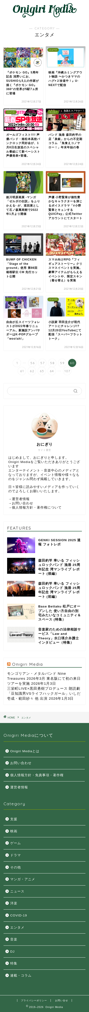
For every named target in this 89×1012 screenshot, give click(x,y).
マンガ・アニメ (22, 879)
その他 (15, 867)
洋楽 (13, 903)
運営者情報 (21, 499)
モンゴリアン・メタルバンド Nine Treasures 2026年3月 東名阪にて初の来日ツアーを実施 (44, 678)
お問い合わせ (22, 503)
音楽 (13, 939)
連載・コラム (21, 975)
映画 (13, 831)
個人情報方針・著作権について (37, 507)
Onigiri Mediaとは (24, 751)
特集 (13, 963)
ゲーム (15, 843)
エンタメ (26, 717)
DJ (12, 951)
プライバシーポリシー (34, 1000)
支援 (13, 819)
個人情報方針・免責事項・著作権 (37, 775)
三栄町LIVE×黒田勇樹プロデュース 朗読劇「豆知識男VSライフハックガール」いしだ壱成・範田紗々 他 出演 (44, 693)
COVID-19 (18, 915)
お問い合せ (61, 1000)
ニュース (17, 891)
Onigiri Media (27, 664)
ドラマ (15, 855)
